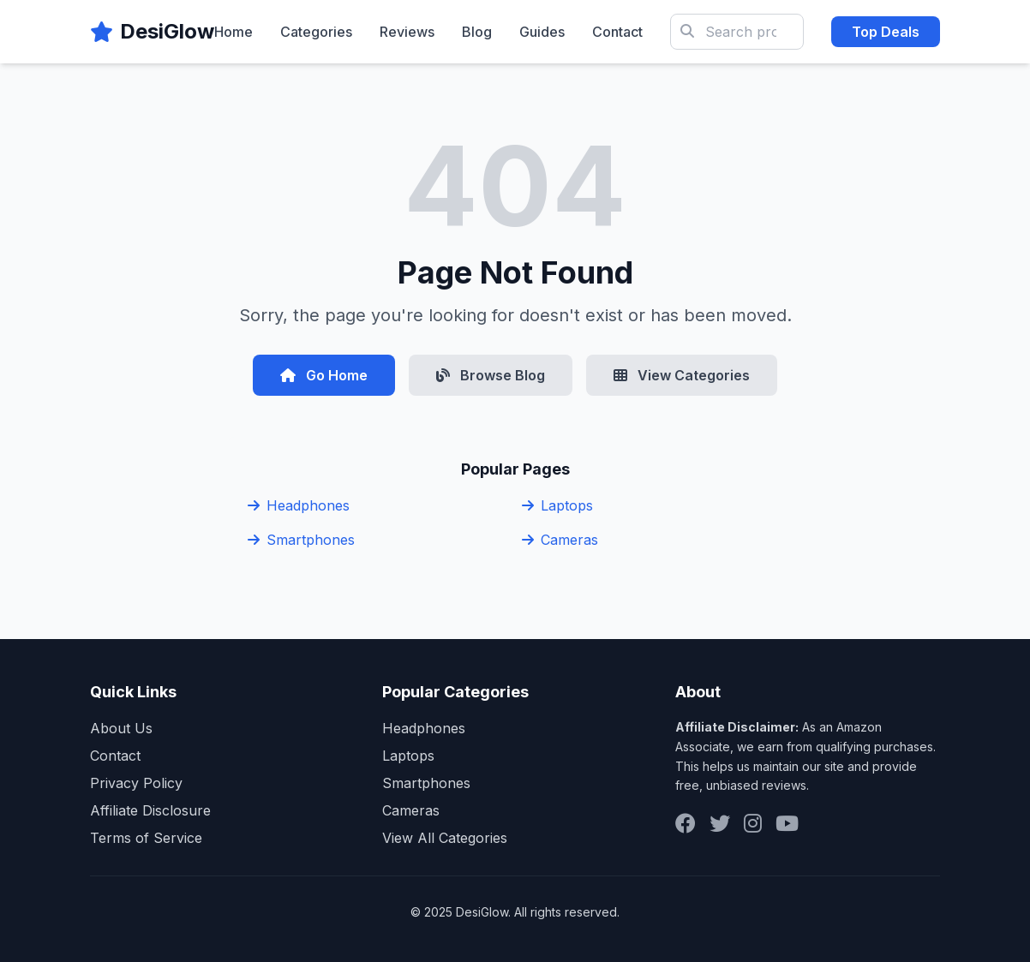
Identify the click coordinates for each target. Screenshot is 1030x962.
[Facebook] (685, 823)
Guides (542, 31)
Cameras (560, 539)
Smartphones (301, 539)
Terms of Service (146, 837)
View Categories (682, 375)
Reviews (407, 31)
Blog (477, 31)
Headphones (299, 505)
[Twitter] (720, 823)
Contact (617, 31)
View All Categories (444, 837)
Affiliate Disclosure (150, 810)
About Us (121, 728)
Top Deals (885, 31)
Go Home (324, 375)
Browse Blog (490, 375)
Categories (316, 31)
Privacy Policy (136, 783)
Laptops (557, 505)
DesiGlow (167, 31)
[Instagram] (753, 823)
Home (233, 31)
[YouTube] (787, 823)
